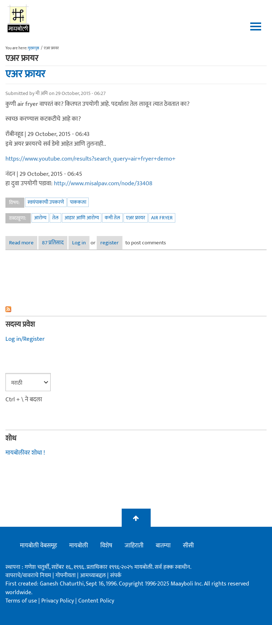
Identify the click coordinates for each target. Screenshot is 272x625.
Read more (23, 242)
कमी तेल (112, 218)
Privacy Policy (58, 601)
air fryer (162, 218)
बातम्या (163, 546)
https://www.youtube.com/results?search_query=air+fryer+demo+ (90, 159)
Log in (79, 242)
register (109, 242)
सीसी (188, 546)
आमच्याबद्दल (93, 575)
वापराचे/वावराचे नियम (28, 575)
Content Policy (96, 601)
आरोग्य (40, 218)
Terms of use (21, 601)
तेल (55, 218)
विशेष (106, 546)
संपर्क (115, 575)
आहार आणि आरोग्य (81, 218)
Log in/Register (25, 339)
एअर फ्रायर (25, 74)
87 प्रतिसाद (53, 242)
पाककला (78, 202)
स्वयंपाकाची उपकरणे (46, 202)
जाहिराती (134, 546)
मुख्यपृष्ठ (33, 48)
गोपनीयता (66, 575)
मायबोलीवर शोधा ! (25, 453)
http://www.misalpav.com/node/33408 (103, 183)
